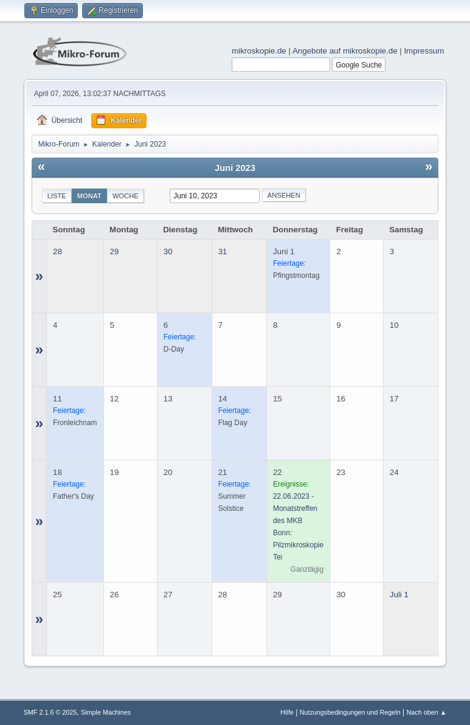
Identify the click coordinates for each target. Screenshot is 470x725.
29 (114, 251)
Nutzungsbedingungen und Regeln (350, 712)
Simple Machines (106, 712)
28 (57, 251)
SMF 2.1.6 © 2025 (50, 712)
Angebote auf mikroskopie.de (345, 50)
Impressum (424, 50)
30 (168, 251)
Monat (89, 195)
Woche (125, 195)
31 (222, 251)
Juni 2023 (235, 168)
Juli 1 (399, 594)
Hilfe (287, 712)
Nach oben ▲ (427, 712)
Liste (56, 195)
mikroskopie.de (259, 50)
